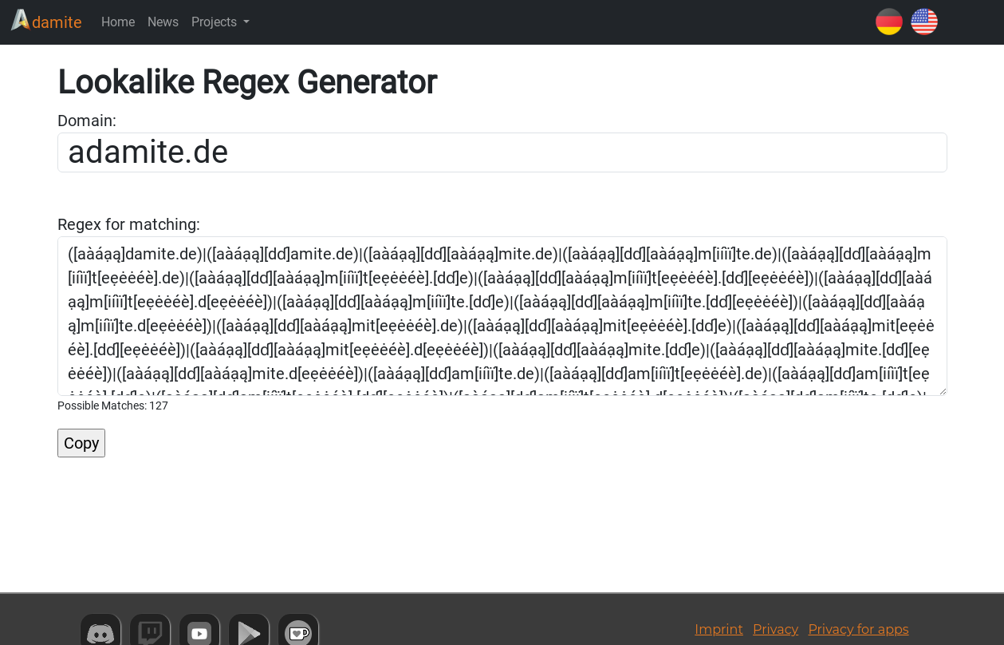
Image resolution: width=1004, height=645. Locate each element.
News (163, 22)
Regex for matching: (128, 224)
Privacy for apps (858, 629)
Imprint (719, 629)
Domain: (86, 120)
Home (118, 22)
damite (46, 20)
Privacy (775, 629)
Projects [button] (215, 22)
